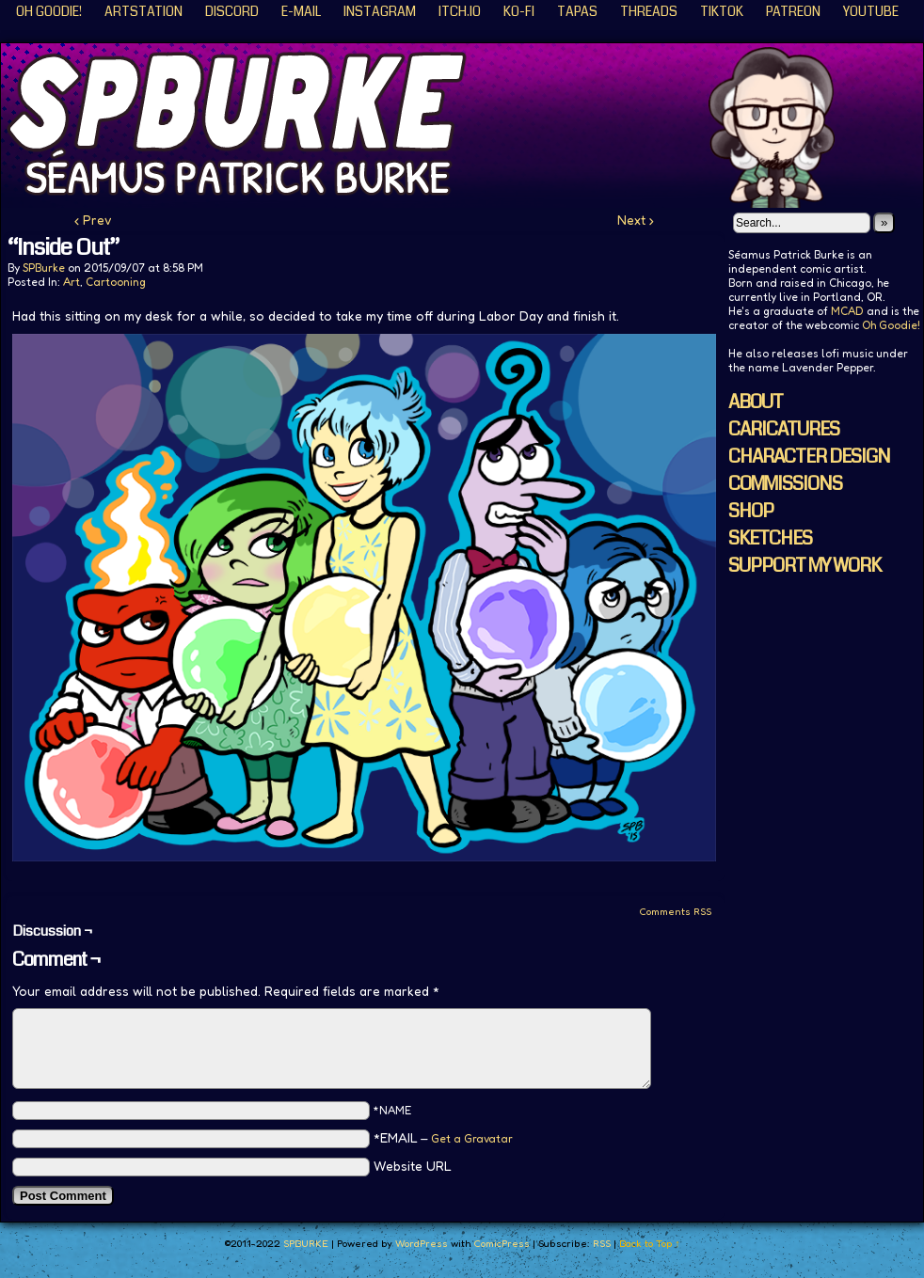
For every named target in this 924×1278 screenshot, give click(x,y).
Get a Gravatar (472, 1138)
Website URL (413, 1166)
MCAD (847, 311)
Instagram (379, 11)
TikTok (721, 11)
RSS (602, 1243)
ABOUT (755, 402)
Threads (648, 11)
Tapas (577, 11)
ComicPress (501, 1243)
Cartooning (116, 282)
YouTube (871, 11)
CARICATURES (783, 429)
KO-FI (518, 11)
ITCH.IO (459, 11)
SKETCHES (770, 538)
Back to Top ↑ (649, 1243)
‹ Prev (93, 220)
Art (71, 282)
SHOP (750, 511)
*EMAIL (443, 1137)
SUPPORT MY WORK (804, 565)
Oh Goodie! (49, 11)
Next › (635, 220)
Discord (232, 11)
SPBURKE (305, 1243)
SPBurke (44, 267)
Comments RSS (675, 911)
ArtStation (143, 11)
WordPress (421, 1243)
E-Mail (301, 11)
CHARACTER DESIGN (809, 456)
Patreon (793, 11)
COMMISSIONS (785, 483)
